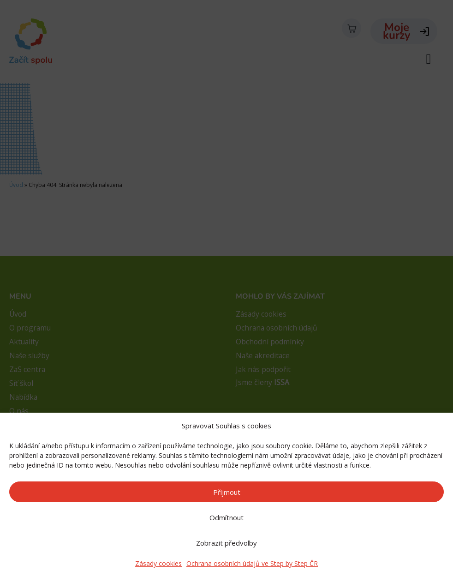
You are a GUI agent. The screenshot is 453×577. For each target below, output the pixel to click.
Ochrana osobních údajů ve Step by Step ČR (252, 563)
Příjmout (226, 492)
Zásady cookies (158, 563)
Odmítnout (226, 517)
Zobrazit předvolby (226, 542)
